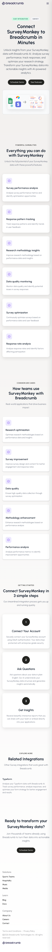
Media (5, 888)
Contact (5, 923)
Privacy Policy (29, 931)
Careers (5, 919)
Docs (4, 904)
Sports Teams (8, 877)
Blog (4, 900)
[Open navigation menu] (47, 3)
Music (4, 884)
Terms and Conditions (11, 931)
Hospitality (6, 880)
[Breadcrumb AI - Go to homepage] (13, 3)
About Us (6, 915)
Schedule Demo (17, 82)
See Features (36, 82)
